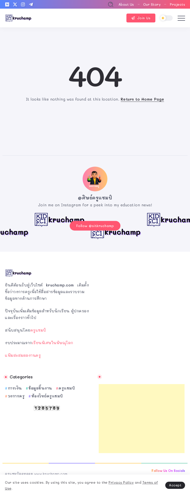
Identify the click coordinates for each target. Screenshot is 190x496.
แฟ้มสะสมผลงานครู (23, 354)
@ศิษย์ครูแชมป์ (95, 198)
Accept (175, 485)
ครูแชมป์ (38, 329)
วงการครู (16, 395)
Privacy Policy (121, 482)
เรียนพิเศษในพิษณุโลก (52, 341)
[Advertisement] (142, 417)
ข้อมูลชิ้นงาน (40, 387)
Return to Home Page (142, 99)
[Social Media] (7, 4)
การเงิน (15, 387)
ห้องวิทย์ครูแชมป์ (47, 395)
